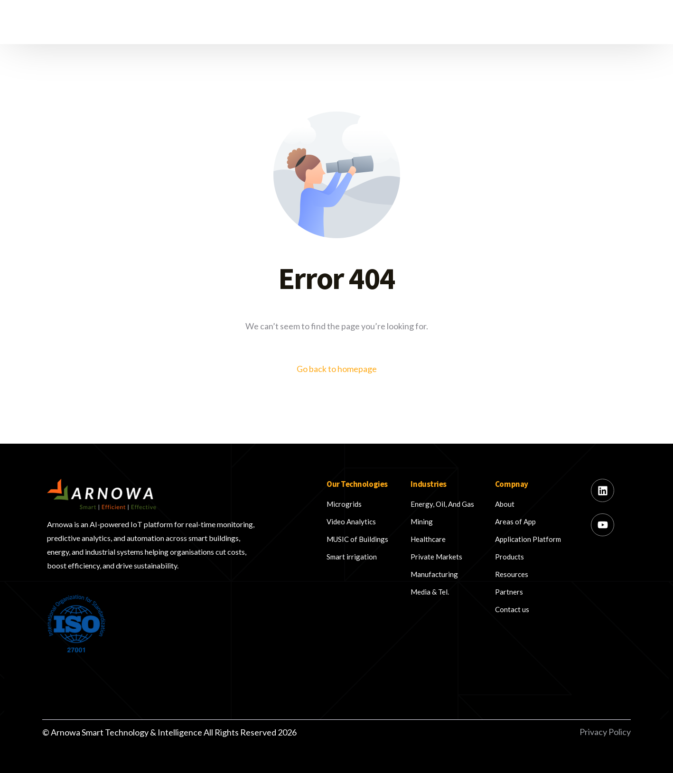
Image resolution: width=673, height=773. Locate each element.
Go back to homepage (337, 368)
